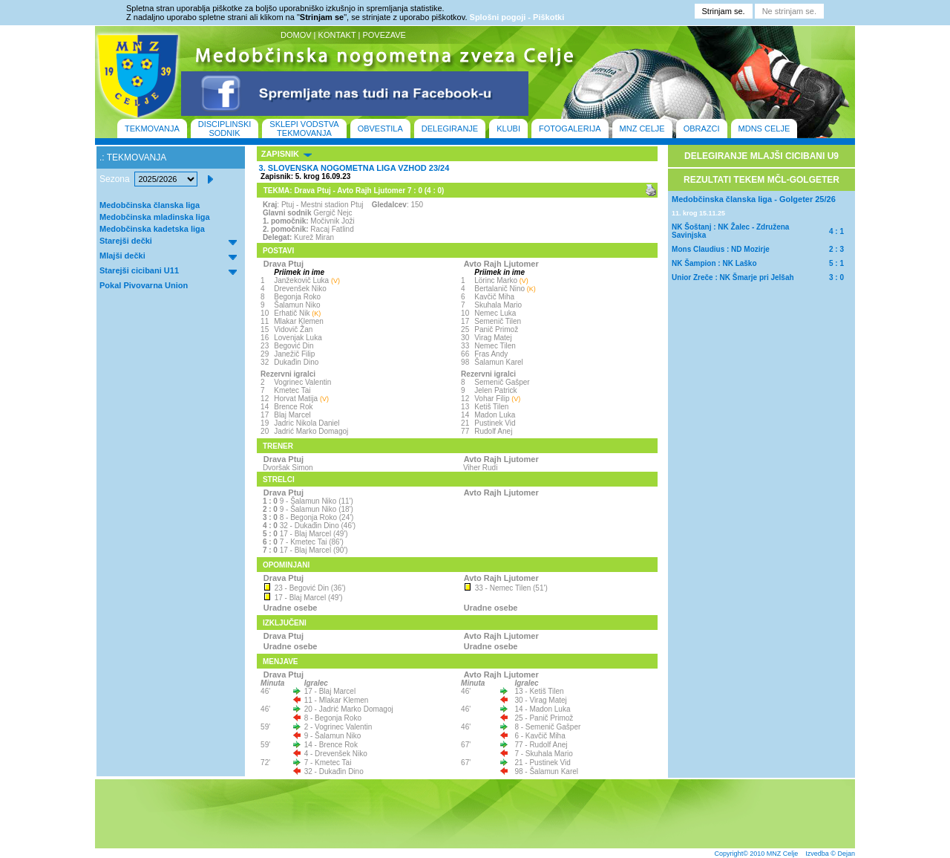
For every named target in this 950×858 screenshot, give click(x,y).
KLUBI (508, 128)
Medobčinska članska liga (149, 205)
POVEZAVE (383, 34)
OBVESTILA (380, 128)
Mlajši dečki (122, 255)
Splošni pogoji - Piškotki (517, 17)
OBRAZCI (702, 128)
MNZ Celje (783, 853)
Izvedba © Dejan (830, 853)
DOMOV (296, 34)
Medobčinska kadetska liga (152, 228)
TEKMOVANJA (152, 128)
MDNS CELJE (764, 128)
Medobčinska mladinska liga (154, 216)
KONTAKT (337, 34)
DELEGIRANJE (450, 128)
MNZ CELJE (642, 128)
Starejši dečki (125, 240)
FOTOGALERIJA (570, 128)
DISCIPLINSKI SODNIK (225, 128)
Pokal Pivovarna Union (143, 285)
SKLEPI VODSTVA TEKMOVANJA (303, 128)
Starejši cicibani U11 (139, 270)
